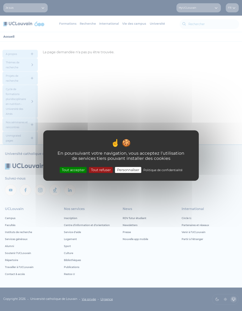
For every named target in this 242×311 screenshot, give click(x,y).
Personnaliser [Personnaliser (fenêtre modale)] (128, 170)
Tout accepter (73, 170)
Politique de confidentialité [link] (162, 170)
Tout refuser (101, 170)
